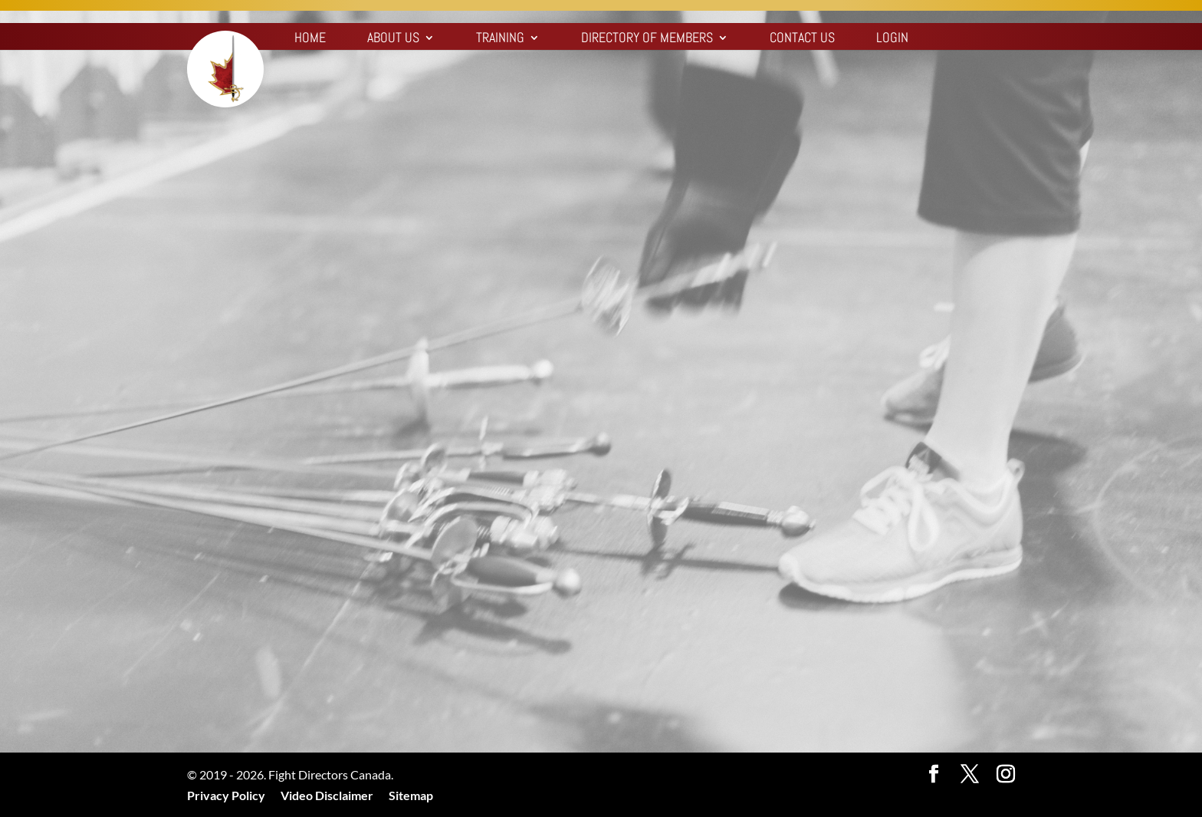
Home (310, 39)
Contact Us (802, 39)
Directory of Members (647, 39)
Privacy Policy (226, 795)
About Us (393, 39)
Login (892, 39)
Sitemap (411, 795)
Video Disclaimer (327, 795)
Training (500, 39)
